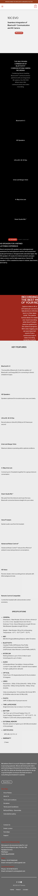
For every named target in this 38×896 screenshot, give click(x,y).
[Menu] (2, 6)
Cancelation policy (9, 814)
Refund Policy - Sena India (12, 810)
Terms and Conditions (10, 807)
